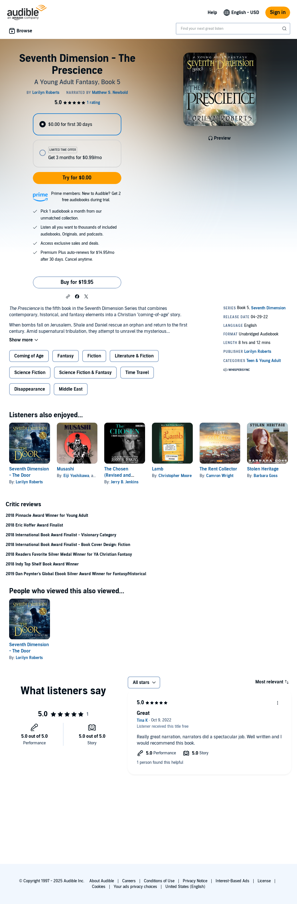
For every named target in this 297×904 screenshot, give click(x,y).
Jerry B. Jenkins (125, 482)
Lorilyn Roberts (29, 482)
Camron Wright (219, 475)
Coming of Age (29, 356)
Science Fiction (29, 372)
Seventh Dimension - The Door (29, 648)
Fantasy (65, 356)
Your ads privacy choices (135, 886)
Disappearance (29, 389)
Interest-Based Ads (232, 881)
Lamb (157, 469)
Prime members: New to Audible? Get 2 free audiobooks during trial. (86, 196)
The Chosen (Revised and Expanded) (117, 475)
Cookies (98, 886)
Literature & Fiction (134, 356)
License (264, 881)
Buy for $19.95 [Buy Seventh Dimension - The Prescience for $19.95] (77, 282)
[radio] (77, 124)
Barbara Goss (266, 475)
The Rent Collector (218, 469)
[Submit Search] (285, 28)
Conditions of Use (159, 881)
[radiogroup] (77, 140)
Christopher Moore (175, 475)
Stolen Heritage (263, 469)
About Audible (101, 881)
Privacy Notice (195, 881)
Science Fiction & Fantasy (85, 372)
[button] (68, 296)
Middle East (71, 389)
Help (212, 12)
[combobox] (233, 28)
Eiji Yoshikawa (76, 475)
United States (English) (185, 886)
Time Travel (137, 372)
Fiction (94, 356)
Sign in (278, 12)
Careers (129, 881)
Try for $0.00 (77, 178)
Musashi (65, 469)
